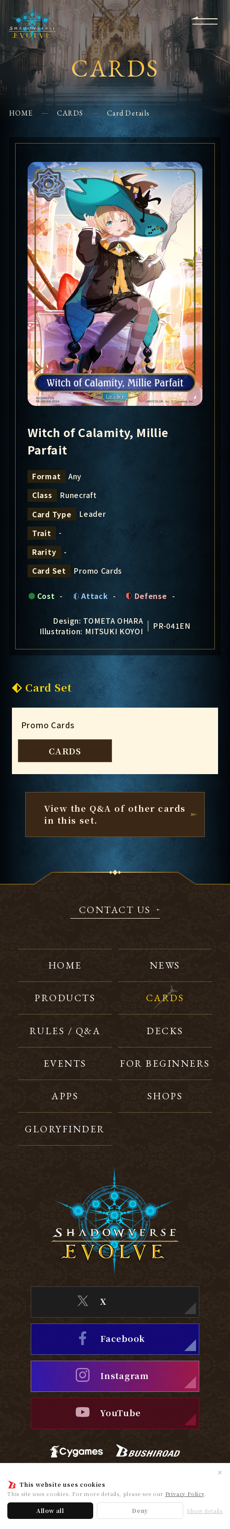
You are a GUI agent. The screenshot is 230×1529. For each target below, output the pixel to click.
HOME (21, 113)
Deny (140, 1510)
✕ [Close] (220, 1472)
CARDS (70, 113)
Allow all (50, 1510)
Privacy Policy (184, 1493)
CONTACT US (115, 910)
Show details (205, 1511)
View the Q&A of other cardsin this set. (114, 814)
